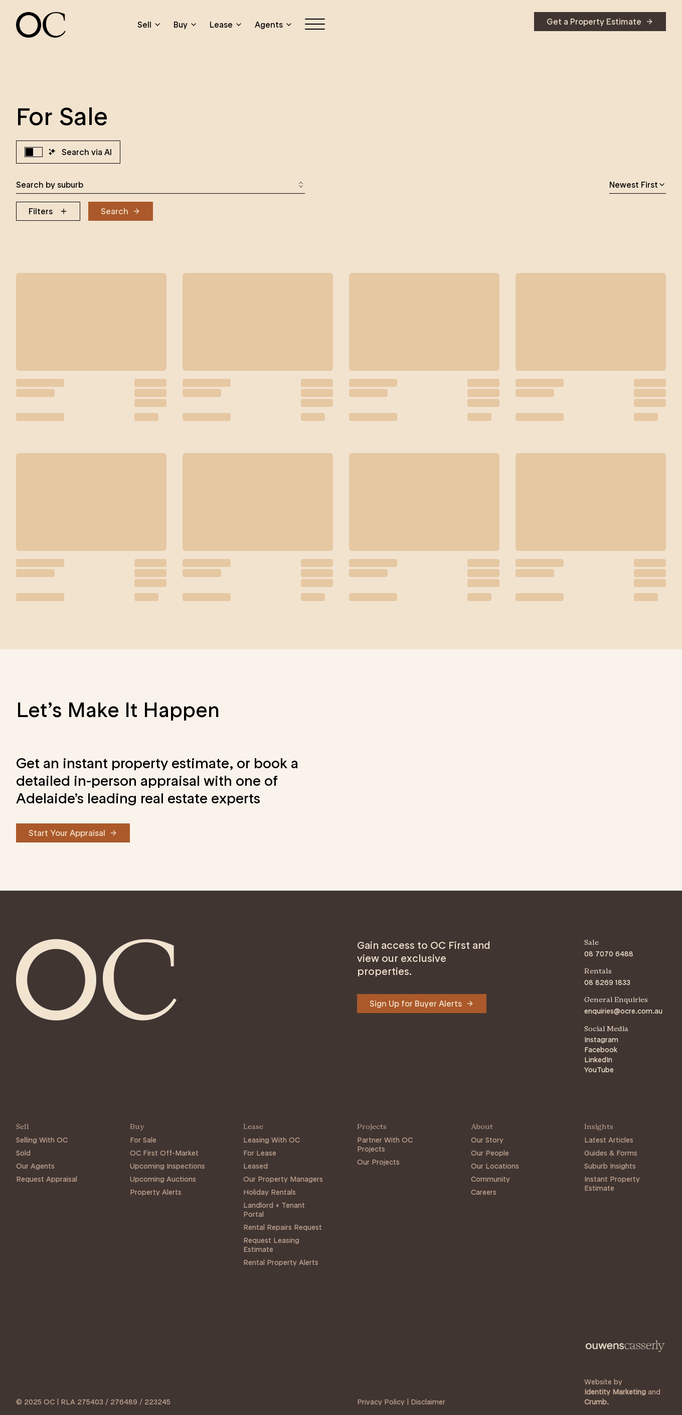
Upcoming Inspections (167, 1166)
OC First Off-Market (164, 1153)
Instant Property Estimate (612, 1184)
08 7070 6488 (608, 953)
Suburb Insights (610, 1166)
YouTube (599, 1069)
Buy (186, 25)
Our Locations (495, 1166)
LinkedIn (598, 1059)
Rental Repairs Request (282, 1227)
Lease (226, 25)
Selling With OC (42, 1140)
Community (490, 1179)
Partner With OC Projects (385, 1145)
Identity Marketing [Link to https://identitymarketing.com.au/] (615, 1391)
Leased (255, 1166)
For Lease (259, 1153)
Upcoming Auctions (163, 1179)
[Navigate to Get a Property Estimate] (600, 21)
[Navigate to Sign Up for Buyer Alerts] (421, 1003)
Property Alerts (156, 1192)
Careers (483, 1192)
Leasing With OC (271, 1140)
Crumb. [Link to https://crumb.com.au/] (596, 1401)
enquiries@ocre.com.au (623, 1011)
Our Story (487, 1140)
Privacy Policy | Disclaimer (401, 1401)
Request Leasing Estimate (271, 1245)
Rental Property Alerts (280, 1262)
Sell (149, 25)
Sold (23, 1153)
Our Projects (378, 1162)
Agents (274, 25)
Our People (490, 1153)
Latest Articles (608, 1140)
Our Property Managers (283, 1179)
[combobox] (160, 185)
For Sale (143, 1140)
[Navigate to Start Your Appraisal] (73, 832)
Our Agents (35, 1166)
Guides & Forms (610, 1153)
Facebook (600, 1049)
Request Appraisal (46, 1179)
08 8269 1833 (607, 982)
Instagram (601, 1039)
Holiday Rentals (269, 1192)
